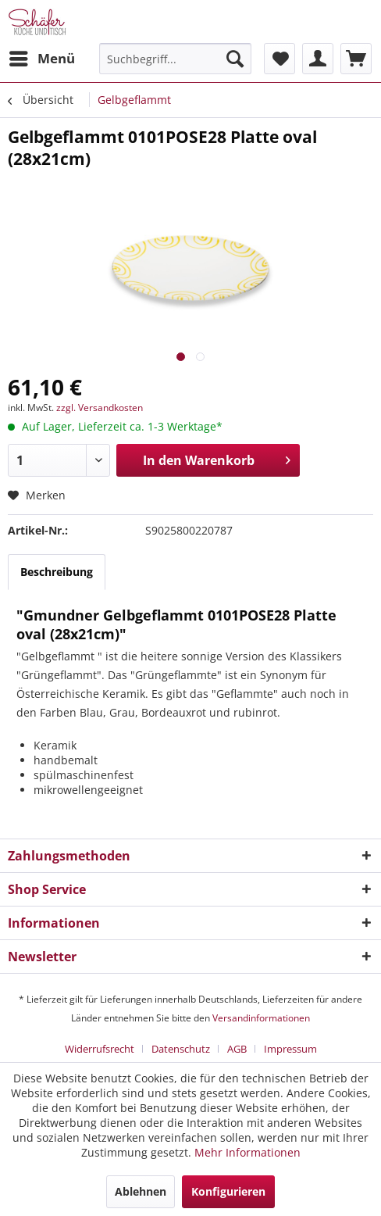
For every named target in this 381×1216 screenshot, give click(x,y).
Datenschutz (180, 1049)
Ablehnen (140, 1191)
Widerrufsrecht (99, 1049)
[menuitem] (41, 58)
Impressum (290, 1049)
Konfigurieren (228, 1191)
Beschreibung (56, 571)
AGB (237, 1049)
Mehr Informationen (247, 1152)
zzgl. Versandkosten (99, 407)
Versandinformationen (261, 1018)
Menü (42, 56)
